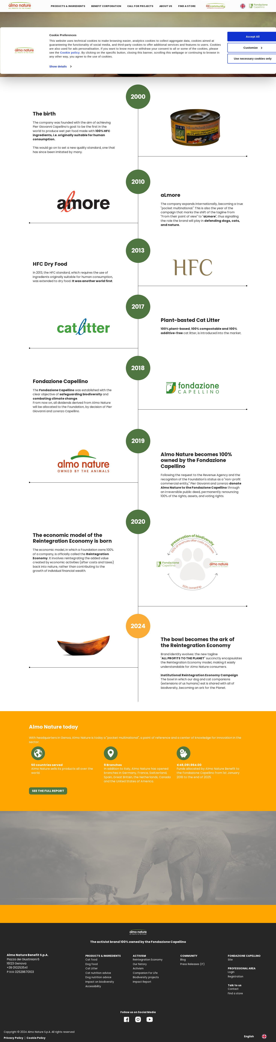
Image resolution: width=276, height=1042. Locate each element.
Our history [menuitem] (140, 964)
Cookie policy (91, 25)
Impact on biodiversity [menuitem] (99, 982)
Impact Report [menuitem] (142, 982)
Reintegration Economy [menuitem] (148, 959)
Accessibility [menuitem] (93, 986)
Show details (58, 39)
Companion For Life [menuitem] (145, 973)
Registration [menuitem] (235, 976)
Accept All (245, 9)
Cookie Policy (36, 1038)
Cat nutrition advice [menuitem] (98, 973)
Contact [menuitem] (233, 989)
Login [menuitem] (231, 972)
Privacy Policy (13, 1038)
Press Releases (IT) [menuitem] (192, 964)
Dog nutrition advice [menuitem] (98, 977)
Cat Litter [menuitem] (91, 968)
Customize (244, 20)
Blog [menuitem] (183, 959)
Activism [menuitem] (138, 968)
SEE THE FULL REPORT (48, 791)
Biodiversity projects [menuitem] (146, 977)
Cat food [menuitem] (91, 959)
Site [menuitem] (230, 959)
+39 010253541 (17, 967)
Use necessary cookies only (244, 31)
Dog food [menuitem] (91, 964)
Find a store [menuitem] (235, 993)
